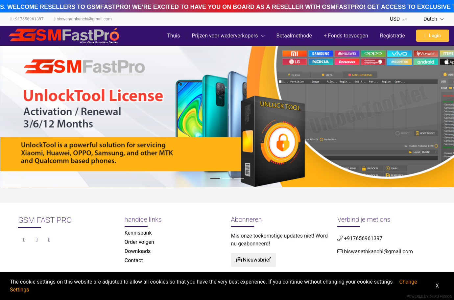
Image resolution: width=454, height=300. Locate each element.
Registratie (392, 36)
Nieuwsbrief (253, 260)
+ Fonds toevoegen (346, 36)
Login (432, 35)
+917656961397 (26, 18)
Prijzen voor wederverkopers (228, 36)
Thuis (173, 36)
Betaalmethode (294, 36)
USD (398, 19)
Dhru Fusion (440, 296)
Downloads (138, 251)
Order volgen (139, 242)
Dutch (430, 19)
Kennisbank (138, 233)
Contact (134, 260)
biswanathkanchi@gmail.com (83, 18)
